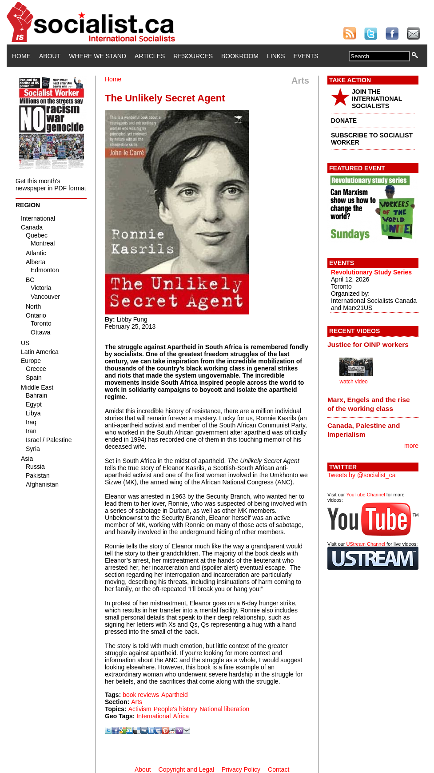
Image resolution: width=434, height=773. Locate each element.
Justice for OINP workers (368, 344)
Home (21, 56)
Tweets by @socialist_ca (361, 475)
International (153, 716)
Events (305, 56)
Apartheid (174, 694)
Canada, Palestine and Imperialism (363, 430)
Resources (193, 56)
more (411, 445)
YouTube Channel (365, 494)
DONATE (344, 120)
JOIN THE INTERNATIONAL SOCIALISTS (377, 98)
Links (276, 56)
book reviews (141, 694)
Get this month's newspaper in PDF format (51, 184)
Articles (150, 56)
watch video (353, 381)
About (49, 56)
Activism (139, 709)
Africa (181, 716)
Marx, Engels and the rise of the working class (368, 404)
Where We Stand (97, 56)
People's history (175, 709)
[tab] (372, 344)
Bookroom (240, 56)
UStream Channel (365, 544)
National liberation (224, 709)
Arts (136, 701)
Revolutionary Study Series (371, 272)
